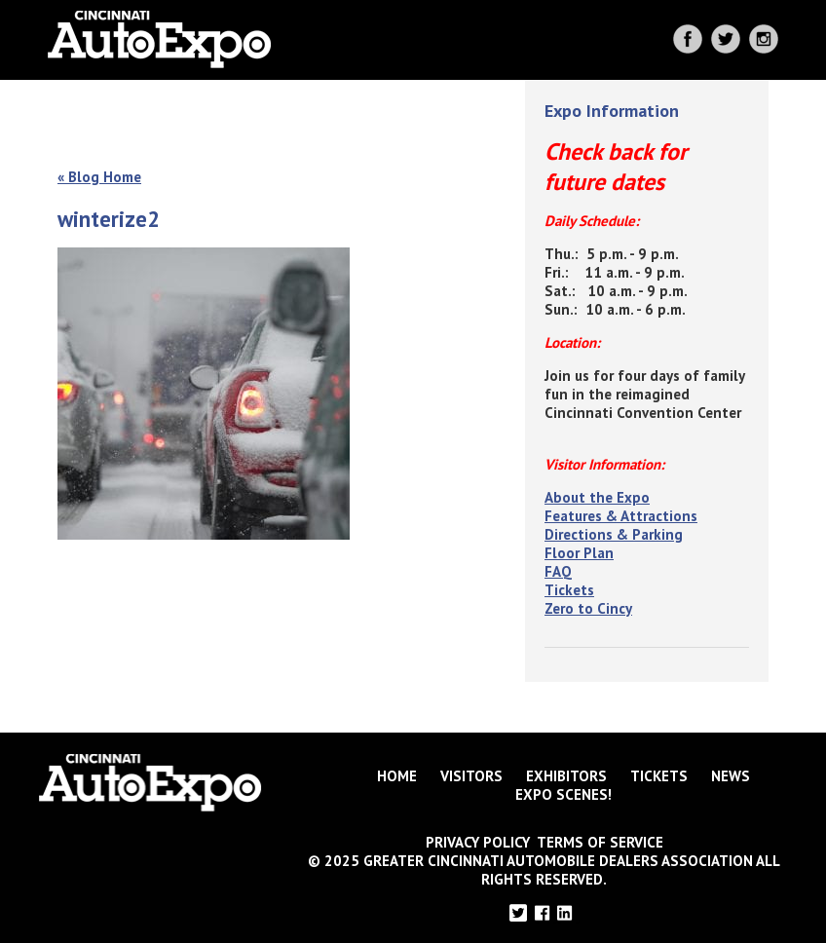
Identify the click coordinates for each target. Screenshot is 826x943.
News (730, 776)
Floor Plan (579, 553)
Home (397, 776)
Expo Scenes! (563, 794)
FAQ (558, 571)
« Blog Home (99, 177)
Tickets (569, 590)
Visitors (471, 776)
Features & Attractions (620, 516)
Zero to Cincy (588, 608)
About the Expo (597, 497)
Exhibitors (566, 776)
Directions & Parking (613, 534)
